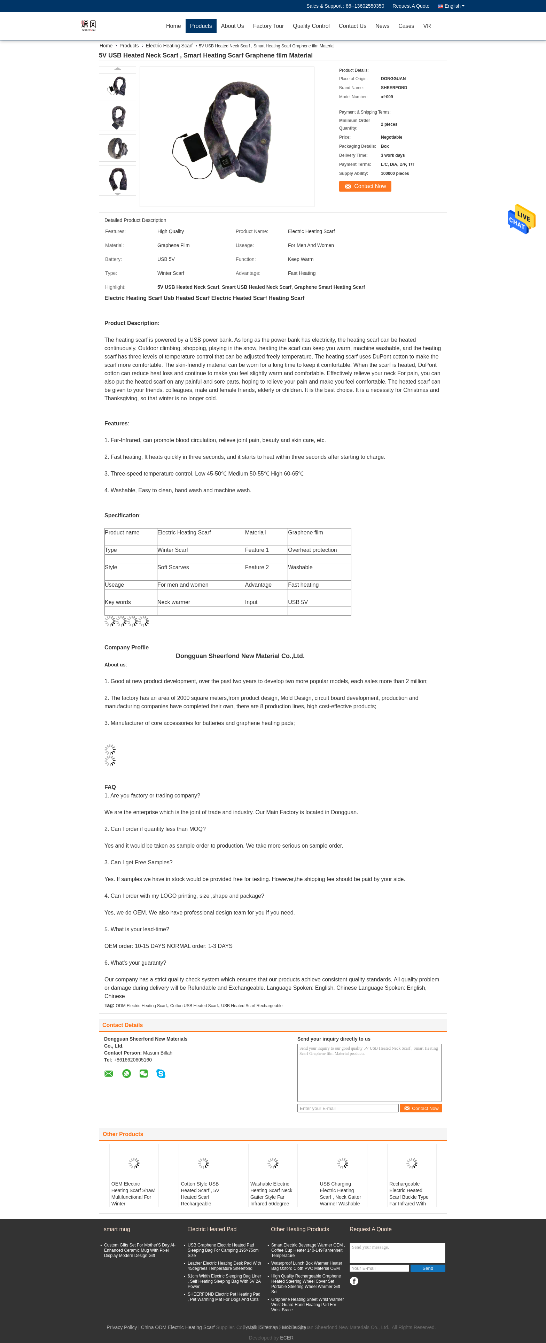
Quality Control (311, 26)
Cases (406, 26)
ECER (287, 1338)
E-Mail (249, 1327)
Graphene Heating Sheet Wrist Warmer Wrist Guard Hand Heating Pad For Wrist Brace (307, 1304)
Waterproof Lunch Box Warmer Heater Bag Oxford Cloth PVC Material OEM (306, 1266)
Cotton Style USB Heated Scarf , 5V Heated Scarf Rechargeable (200, 1193)
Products (201, 26)
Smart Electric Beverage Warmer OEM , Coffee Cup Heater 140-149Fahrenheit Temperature (308, 1250)
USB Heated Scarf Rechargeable (251, 1005)
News (382, 26)
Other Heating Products (300, 1229)
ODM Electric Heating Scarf (141, 1005)
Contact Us (352, 26)
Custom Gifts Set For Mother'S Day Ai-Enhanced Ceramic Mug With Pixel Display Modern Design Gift (140, 1250)
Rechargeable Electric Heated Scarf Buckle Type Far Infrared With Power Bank (409, 1197)
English (455, 6)
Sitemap (269, 1327)
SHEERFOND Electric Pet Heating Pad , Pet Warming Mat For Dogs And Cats (224, 1297)
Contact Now (370, 186)
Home (173, 26)
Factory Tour (268, 26)
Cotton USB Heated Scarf (194, 1005)
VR (427, 26)
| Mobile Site (292, 1327)
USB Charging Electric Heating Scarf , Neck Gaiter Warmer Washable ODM (340, 1197)
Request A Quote (410, 6)
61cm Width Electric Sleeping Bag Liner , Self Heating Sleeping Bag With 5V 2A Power (224, 1281)
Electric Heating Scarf (169, 45)
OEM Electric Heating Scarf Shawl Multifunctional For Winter (133, 1193)
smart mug (117, 1229)
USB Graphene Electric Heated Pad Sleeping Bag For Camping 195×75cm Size (223, 1250)
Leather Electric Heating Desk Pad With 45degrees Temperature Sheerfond (224, 1266)
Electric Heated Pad (211, 1229)
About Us (232, 26)
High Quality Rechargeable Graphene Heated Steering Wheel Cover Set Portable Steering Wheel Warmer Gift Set (306, 1284)
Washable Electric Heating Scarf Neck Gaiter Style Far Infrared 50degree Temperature (271, 1197)
